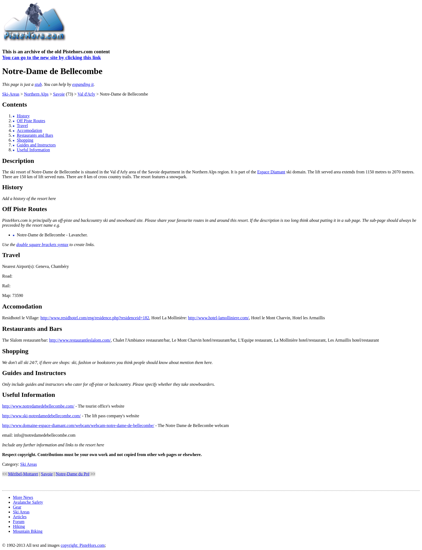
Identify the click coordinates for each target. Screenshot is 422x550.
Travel (22, 125)
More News (23, 497)
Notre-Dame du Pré (72, 474)
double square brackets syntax (42, 244)
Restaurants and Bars (35, 135)
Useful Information (33, 150)
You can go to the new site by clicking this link (51, 57)
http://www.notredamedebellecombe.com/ (38, 406)
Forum (18, 521)
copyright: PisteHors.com (83, 545)
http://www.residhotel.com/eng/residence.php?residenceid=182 (94, 318)
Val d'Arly (86, 94)
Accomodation (29, 130)
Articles (20, 516)
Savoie (59, 94)
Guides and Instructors (36, 145)
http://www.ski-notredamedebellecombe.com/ (41, 416)
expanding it (83, 84)
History (23, 116)
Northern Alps (36, 94)
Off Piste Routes (31, 120)
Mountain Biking (28, 531)
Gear (17, 507)
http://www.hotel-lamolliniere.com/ (218, 318)
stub (38, 84)
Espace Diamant (271, 172)
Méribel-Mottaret (23, 474)
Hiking (19, 526)
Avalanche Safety (28, 502)
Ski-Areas (10, 94)
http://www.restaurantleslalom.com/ (80, 340)
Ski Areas (28, 464)
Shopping (25, 140)
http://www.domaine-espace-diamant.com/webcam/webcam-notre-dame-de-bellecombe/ (78, 425)
